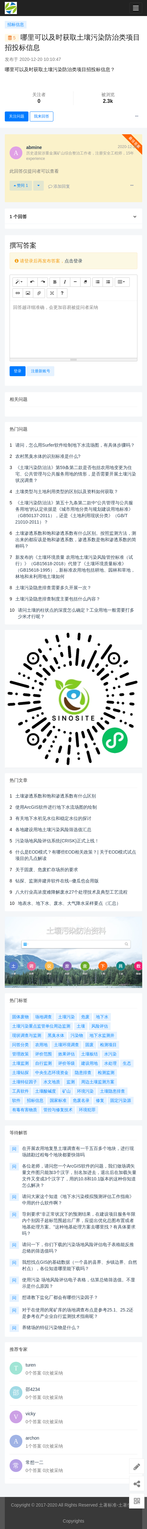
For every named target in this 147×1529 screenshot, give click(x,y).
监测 (70, 1081)
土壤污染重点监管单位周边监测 (41, 1026)
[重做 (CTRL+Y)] (42, 282)
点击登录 (73, 260)
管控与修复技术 (58, 1109)
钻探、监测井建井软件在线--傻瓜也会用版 (57, 880)
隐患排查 (83, 1072)
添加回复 (59, 186)
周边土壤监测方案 (97, 1081)
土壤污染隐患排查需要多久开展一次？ (53, 587)
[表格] (122, 282)
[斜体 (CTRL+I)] (65, 282)
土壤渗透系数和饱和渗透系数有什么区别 (55, 795)
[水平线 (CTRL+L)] (75, 282)
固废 (89, 1044)
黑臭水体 (56, 1035)
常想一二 (34, 1462)
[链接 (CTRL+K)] (17, 293)
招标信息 (15, 24)
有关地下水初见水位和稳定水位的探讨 (53, 818)
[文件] (39, 293)
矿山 (66, 1091)
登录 (17, 371)
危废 (85, 1016)
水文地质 (51, 1081)
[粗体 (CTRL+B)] (55, 282)
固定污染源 (120, 1100)
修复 (100, 1100)
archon (32, 1438)
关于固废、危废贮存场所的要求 (46, 869)
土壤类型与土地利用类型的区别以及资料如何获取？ (66, 491)
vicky (30, 1413)
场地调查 (43, 1016)
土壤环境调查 (66, 1044)
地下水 (102, 1016)
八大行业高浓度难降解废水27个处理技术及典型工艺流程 (71, 892)
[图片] (28, 293)
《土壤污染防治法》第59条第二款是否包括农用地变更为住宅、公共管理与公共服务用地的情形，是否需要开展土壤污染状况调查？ (75, 474)
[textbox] (73, 328)
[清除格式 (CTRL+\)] (85, 282)
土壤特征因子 (24, 1081)
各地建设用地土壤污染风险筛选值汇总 (53, 829)
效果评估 (66, 1054)
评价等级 (66, 1063)
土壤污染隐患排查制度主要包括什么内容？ (57, 598)
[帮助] (62, 293)
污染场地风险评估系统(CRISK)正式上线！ (57, 840)
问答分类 (20, 1044)
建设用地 (89, 1063)
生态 (127, 1063)
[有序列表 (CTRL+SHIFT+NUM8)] (108, 282)
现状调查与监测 (26, 1035)
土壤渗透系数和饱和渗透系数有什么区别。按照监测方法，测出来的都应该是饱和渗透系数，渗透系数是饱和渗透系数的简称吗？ (75, 540)
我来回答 (41, 116)
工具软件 (20, 1091)
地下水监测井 (101, 1035)
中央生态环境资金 (51, 1072)
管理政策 (20, 1054)
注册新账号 (40, 371)
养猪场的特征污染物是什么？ (51, 1327)
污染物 (77, 1035)
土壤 (81, 1026)
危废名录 (81, 1100)
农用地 (41, 1044)
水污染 (110, 1054)
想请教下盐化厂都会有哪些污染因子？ (60, 1297)
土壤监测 (20, 1063)
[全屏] (52, 293)
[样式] (19, 282)
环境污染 (85, 1091)
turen (31, 1365)
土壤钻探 (20, 1072)
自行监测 (43, 1063)
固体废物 (20, 1016)
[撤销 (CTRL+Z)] (32, 282)
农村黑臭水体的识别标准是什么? (48, 456)
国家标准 (58, 1100)
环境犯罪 (87, 1109)
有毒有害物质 (24, 1109)
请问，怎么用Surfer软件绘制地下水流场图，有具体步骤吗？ (75, 445)
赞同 (21, 185)
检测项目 (108, 1044)
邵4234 (33, 1389)
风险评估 (99, 1026)
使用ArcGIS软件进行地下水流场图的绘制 (56, 807)
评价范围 (43, 1054)
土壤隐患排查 (112, 1091)
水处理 (110, 1063)
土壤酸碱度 (45, 1091)
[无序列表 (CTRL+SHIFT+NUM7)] (97, 282)
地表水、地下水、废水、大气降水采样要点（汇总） (69, 903)
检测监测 (106, 1072)
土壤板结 (89, 1054)
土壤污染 (66, 1016)
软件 (16, 1100)
